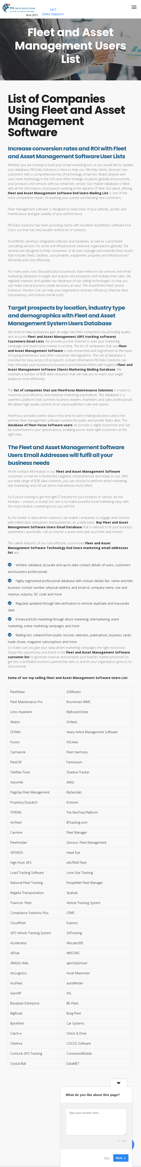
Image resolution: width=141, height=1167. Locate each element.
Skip (107, 1158)
